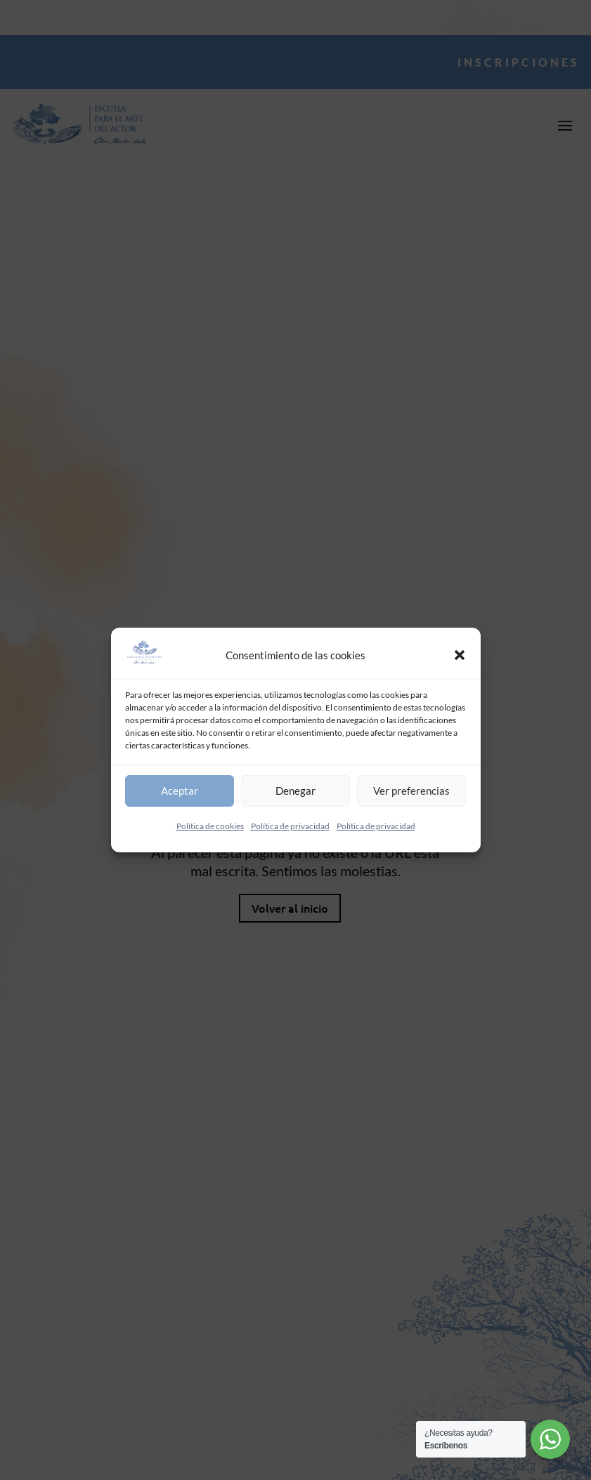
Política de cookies (210, 826)
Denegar (295, 790)
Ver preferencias (411, 790)
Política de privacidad (290, 826)
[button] (460, 655)
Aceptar (179, 790)
